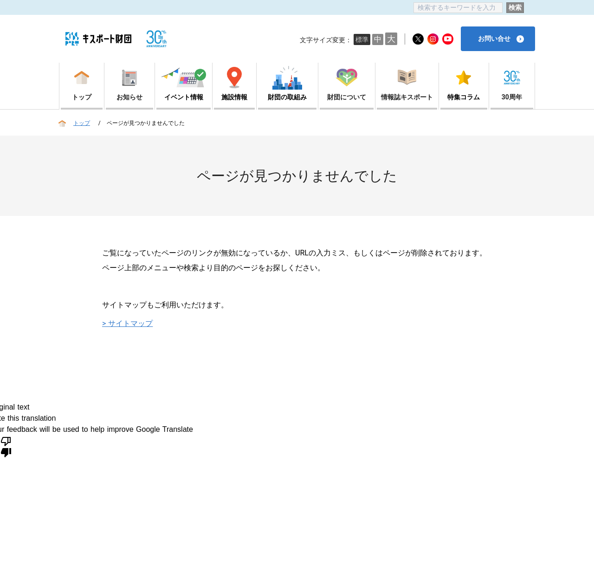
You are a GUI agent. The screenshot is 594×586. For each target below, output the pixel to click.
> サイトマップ (127, 323)
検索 (515, 7)
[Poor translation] (6, 446)
